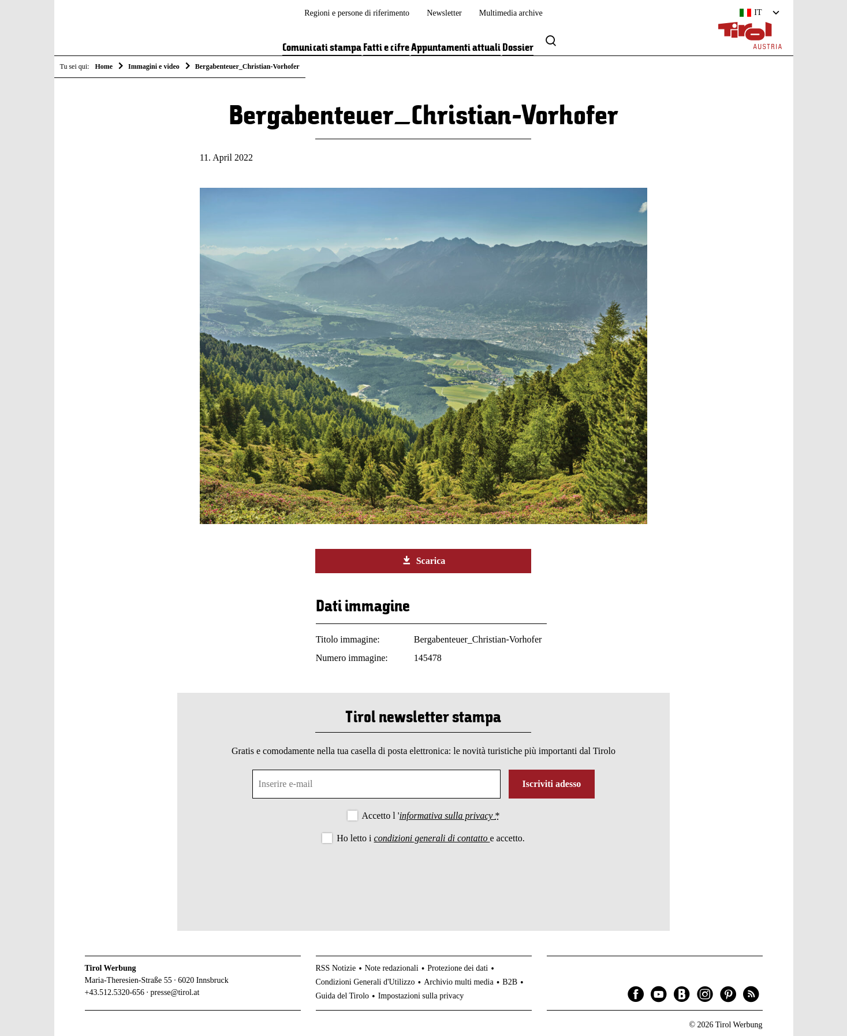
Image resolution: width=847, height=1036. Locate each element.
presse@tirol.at (175, 992)
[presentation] (423, 877)
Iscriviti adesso (552, 784)
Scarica (424, 560)
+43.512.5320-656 (115, 992)
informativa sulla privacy (447, 815)
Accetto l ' (431, 815)
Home (104, 66)
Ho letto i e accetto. (431, 838)
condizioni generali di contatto (432, 838)
